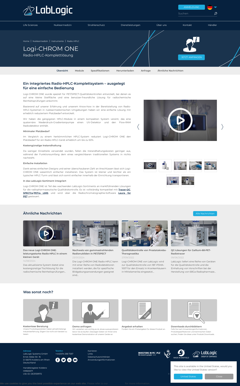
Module (80, 71)
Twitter (63, 360)
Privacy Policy (116, 384)
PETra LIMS (41, 193)
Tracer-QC (124, 190)
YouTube (75, 360)
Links (90, 354)
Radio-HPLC (73, 41)
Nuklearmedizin (63, 25)
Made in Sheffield (181, 354)
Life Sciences (30, 25)
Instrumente (57, 41)
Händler (212, 25)
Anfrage (145, 71)
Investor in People (149, 354)
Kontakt (187, 25)
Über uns (161, 25)
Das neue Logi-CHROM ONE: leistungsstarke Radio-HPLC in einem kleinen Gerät (45, 254)
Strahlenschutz (96, 25)
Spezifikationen (100, 71)
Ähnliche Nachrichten (169, 71)
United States (188, 376)
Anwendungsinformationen (101, 360)
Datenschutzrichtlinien (99, 357)
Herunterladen (125, 71)
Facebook (57, 360)
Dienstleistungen (130, 25)
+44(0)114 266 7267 (64, 354)
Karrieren (92, 351)
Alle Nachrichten (205, 214)
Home (26, 41)
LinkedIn (69, 360)
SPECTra (28, 193)
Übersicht (63, 71)
